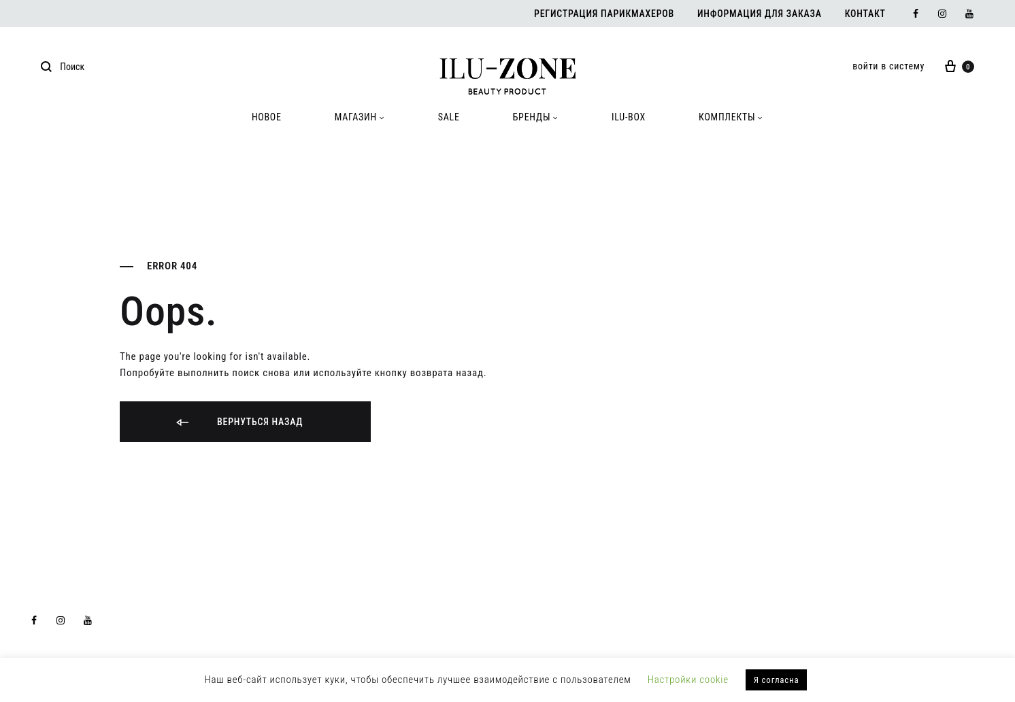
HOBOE (267, 117)
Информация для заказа (759, 13)
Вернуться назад (238, 422)
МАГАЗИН (360, 117)
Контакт (865, 13)
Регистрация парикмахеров (604, 13)
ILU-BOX (629, 117)
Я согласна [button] (776, 680)
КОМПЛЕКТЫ (731, 117)
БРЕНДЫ (536, 117)
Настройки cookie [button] (688, 679)
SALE (449, 117)
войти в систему (888, 66)
